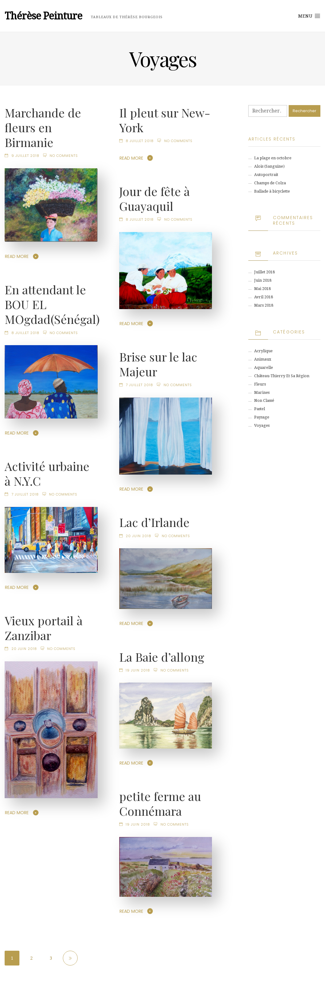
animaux (262, 359)
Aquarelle (263, 367)
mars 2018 (263, 305)
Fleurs (260, 384)
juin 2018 (262, 280)
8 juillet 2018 (140, 140)
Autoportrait (266, 174)
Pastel (259, 408)
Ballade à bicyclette (272, 191)
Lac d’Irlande (154, 522)
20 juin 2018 (138, 535)
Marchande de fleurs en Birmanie (43, 127)
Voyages (262, 425)
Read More (17, 256)
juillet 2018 (264, 272)
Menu (309, 15)
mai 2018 (262, 288)
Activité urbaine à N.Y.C (47, 473)
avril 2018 (263, 297)
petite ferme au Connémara (160, 803)
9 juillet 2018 (25, 155)
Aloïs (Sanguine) (269, 166)
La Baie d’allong (161, 657)
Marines (262, 392)
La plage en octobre (272, 158)
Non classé (264, 400)
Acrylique (263, 351)
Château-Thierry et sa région (281, 376)
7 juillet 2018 (139, 384)
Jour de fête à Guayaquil (154, 198)
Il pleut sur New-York (164, 119)
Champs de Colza (270, 183)
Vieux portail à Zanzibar (44, 627)
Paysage (261, 417)
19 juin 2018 (138, 670)
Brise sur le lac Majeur (158, 364)
